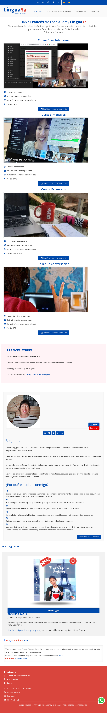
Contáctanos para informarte (53, 109)
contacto (95, 11)
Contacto (11, 696)
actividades (81, 11)
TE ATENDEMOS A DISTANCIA (19, 688)
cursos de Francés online (59, 11)
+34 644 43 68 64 (13, 692)
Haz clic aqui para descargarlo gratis (24, 630)
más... (61, 655)
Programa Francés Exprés (38, 374)
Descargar (53, 610)
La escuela (37, 11)
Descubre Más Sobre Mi (89, 536)
